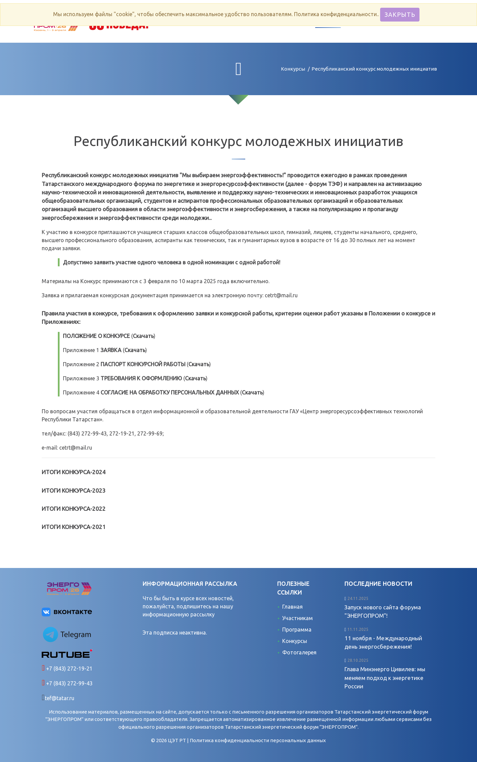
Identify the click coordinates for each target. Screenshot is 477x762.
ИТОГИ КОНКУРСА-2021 (74, 527)
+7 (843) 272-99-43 (69, 683)
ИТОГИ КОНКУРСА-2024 (74, 472)
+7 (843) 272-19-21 (69, 668)
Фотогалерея (299, 652)
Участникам (297, 618)
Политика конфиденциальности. (336, 14)
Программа (296, 629)
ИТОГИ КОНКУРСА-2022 (74, 508)
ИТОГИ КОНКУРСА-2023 (74, 490)
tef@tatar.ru (59, 698)
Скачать (143, 336)
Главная (292, 607)
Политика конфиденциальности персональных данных (258, 740)
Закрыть (399, 14)
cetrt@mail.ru (281, 295)
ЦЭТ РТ (177, 740)
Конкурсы (293, 69)
